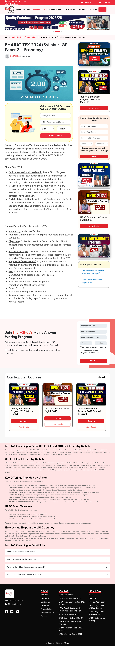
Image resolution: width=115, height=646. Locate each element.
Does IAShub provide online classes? (21, 551)
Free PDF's (93, 598)
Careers (44, 616)
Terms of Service (47, 612)
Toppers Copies (84, 9)
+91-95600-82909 (13, 604)
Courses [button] (26, 9)
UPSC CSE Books (66, 595)
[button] (54, 31)
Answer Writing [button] (55, 9)
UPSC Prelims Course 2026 (70, 598)
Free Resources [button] (39, 9)
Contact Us (45, 602)
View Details (94, 108)
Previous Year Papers (97, 602)
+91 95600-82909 (13, 1)
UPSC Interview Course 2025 (70, 634)
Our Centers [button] (85, 2)
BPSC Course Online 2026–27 (71, 618)
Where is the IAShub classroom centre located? (26, 567)
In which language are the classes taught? (23, 559)
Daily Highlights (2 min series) (24, 37)
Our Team (45, 598)
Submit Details (55, 135)
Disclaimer (45, 605)
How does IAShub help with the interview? (24, 575)
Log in (102, 9)
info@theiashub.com (14, 600)
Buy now (23, 421)
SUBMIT (94, 156)
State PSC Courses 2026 (69, 614)
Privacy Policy (46, 609)
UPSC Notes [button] (70, 9)
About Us (44, 595)
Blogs (95, 9)
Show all (103, 377)
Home (18, 9)
